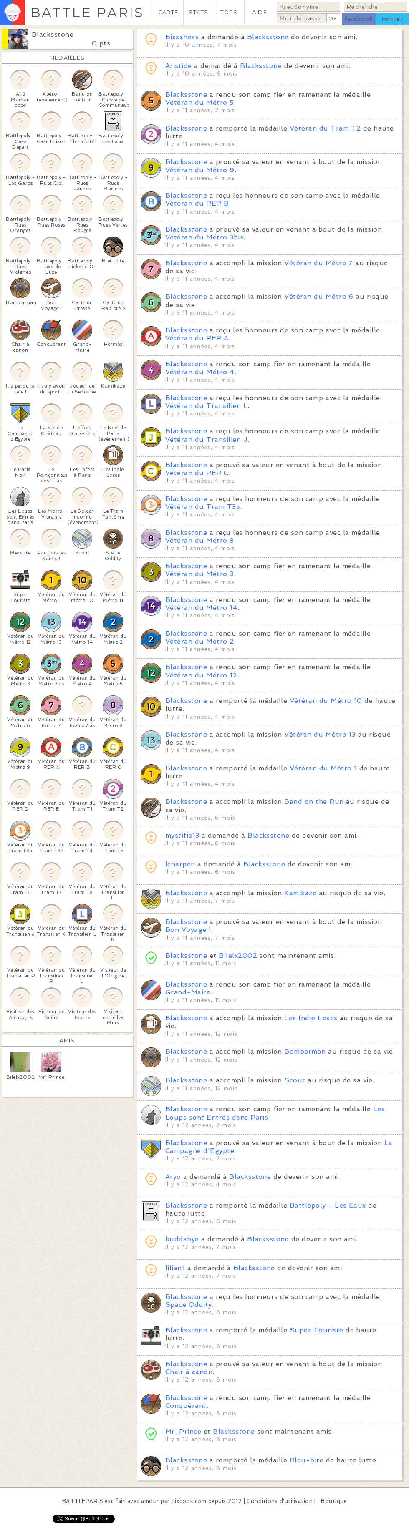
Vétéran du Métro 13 (320, 734)
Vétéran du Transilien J (206, 439)
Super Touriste (316, 1330)
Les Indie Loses (310, 1018)
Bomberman (305, 1051)
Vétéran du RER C (197, 473)
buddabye (182, 1239)
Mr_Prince (183, 1431)
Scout (294, 1080)
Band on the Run (313, 801)
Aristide (178, 66)
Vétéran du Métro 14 (201, 608)
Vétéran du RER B (197, 203)
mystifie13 (182, 835)
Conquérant (186, 1406)
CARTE (168, 12)
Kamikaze (300, 893)
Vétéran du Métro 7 (318, 263)
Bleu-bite (306, 1460)
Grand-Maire (187, 992)
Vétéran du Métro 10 (326, 701)
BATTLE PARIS (87, 12)
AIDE (259, 12)
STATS (198, 12)
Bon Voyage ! (188, 930)
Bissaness (182, 37)
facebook (358, 19)
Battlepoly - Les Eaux (328, 1205)
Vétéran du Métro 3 (199, 574)
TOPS (228, 12)
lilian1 (175, 1268)
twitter (392, 19)
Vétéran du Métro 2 (199, 641)
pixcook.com (189, 1501)
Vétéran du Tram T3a (202, 507)
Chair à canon (188, 1372)
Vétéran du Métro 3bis (204, 237)
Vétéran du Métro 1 (323, 768)
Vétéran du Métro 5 (199, 102)
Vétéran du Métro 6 (318, 296)
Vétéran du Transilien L (206, 406)
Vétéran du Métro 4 (200, 372)
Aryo (173, 1177)
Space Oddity (188, 1305)
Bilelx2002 (238, 955)
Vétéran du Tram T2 (325, 128)
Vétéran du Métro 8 (199, 540)
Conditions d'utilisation (280, 1501)
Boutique (334, 1501)
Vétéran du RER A (197, 338)
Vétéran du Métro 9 (200, 170)
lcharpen (180, 864)
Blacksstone (52, 34)
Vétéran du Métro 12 (201, 675)
